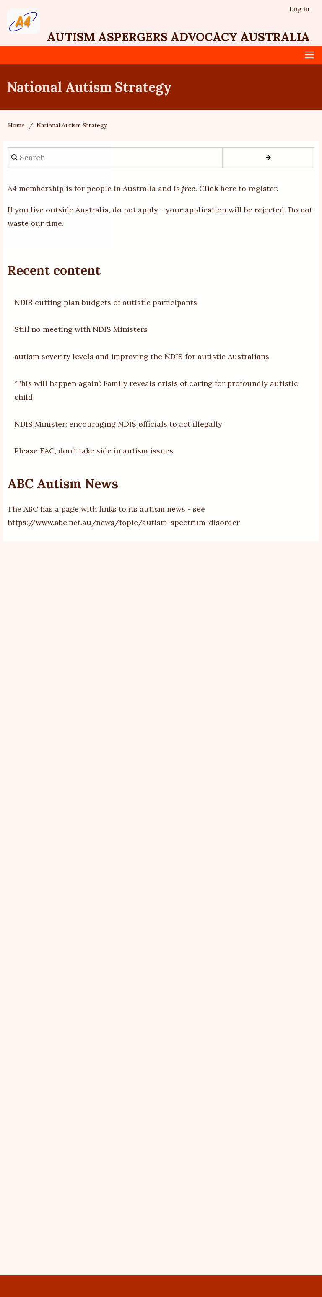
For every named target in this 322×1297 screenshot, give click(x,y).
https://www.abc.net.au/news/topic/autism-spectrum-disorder (124, 522)
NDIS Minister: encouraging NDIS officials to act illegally (118, 424)
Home (16, 125)
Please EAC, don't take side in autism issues (93, 451)
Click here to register (238, 188)
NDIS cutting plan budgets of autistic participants (105, 302)
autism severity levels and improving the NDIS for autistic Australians (141, 356)
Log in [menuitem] (299, 9)
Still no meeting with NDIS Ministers (81, 329)
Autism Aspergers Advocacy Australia (178, 36)
